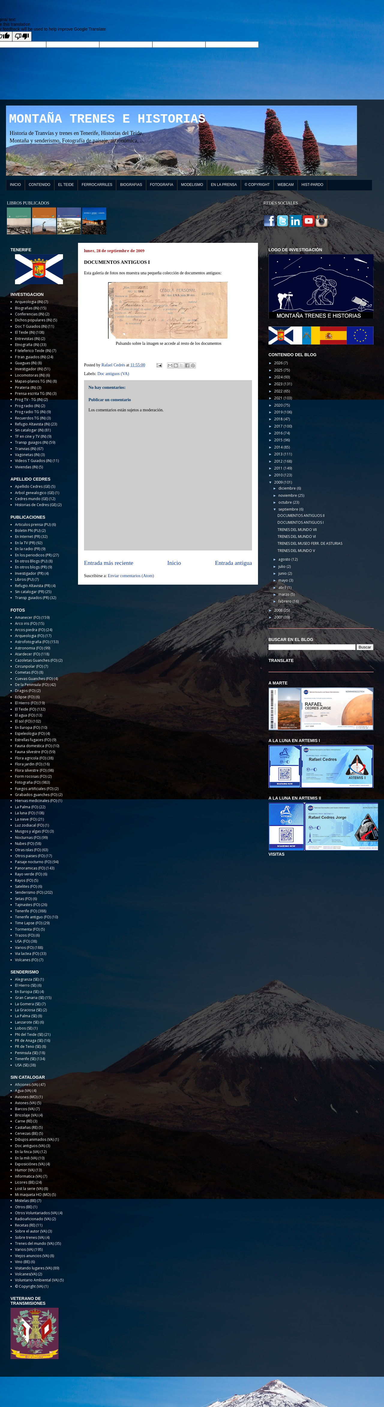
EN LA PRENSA (224, 185)
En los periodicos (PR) (33, 555)
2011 (279, 468)
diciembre (287, 488)
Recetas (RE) (25, 1225)
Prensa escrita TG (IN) (33, 393)
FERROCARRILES (97, 185)
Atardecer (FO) (27, 654)
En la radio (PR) (27, 548)
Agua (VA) (23, 1090)
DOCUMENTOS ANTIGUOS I (301, 522)
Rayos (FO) (24, 880)
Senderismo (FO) (29, 892)
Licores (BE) (24, 1182)
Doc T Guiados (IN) (31, 326)
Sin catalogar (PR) (29, 591)
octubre (285, 502)
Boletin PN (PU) (27, 530)
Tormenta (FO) (27, 929)
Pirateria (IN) (25, 387)
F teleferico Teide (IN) (33, 350)
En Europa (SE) (27, 991)
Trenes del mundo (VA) (34, 1243)
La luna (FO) (25, 812)
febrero (285, 601)
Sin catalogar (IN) (29, 430)
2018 (279, 419)
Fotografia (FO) (27, 782)
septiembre (288, 509)
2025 (279, 370)
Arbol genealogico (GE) (34, 492)
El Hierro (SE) (25, 985)
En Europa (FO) (27, 727)
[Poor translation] (22, 36)
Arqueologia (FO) (29, 635)
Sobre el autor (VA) (31, 1231)
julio (282, 566)
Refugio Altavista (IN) (32, 424)
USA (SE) (21, 1065)
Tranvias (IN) (25, 448)
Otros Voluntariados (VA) (36, 1212)
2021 (279, 398)
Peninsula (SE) (26, 1052)
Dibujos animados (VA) (34, 1139)
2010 (279, 475)
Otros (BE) (23, 1206)
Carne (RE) (23, 1121)
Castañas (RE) (26, 1127)
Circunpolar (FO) (29, 666)
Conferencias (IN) (29, 314)
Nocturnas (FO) (27, 837)
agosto (284, 559)
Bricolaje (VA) (26, 1115)
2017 (279, 426)
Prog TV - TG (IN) (29, 399)
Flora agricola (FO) (30, 758)
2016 (279, 433)
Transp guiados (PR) (32, 597)
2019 (279, 412)
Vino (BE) (22, 1261)
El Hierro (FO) (26, 702)
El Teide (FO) (25, 709)
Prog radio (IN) (27, 405)
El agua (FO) (25, 715)
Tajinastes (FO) (27, 904)
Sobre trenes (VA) (29, 1237)
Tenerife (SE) (25, 1058)
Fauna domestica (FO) (33, 745)
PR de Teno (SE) (28, 1046)
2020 (279, 405)
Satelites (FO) (26, 886)
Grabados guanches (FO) (36, 794)
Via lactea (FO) (27, 953)
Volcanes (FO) (26, 959)
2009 (279, 482)
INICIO (15, 185)
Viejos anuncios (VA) (32, 1255)
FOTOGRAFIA (161, 185)
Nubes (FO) (24, 843)
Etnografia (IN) (27, 344)
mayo (283, 580)
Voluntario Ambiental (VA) (36, 1280)
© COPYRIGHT (257, 185)
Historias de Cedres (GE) (35, 504)
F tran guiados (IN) (30, 356)
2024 (279, 377)
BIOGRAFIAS (131, 185)
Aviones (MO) (26, 1096)
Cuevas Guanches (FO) (34, 678)
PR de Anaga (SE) (29, 1040)
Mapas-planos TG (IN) (33, 381)
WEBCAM (286, 185)
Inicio (174, 563)
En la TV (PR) (25, 542)
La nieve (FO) (26, 819)
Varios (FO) (24, 947)
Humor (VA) (24, 1170)
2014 (279, 447)
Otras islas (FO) (28, 849)
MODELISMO (192, 185)
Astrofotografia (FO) (32, 641)
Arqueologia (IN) (29, 301)
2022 (279, 391)
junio (283, 573)
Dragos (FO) (25, 690)
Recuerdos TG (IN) (30, 418)
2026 (279, 362)
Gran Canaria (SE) (29, 997)
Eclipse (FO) (24, 696)
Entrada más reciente (108, 563)
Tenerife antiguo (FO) (33, 917)
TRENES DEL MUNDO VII (297, 529)
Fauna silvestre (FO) (31, 751)
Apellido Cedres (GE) (32, 486)
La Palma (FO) (26, 806)
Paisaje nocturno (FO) (33, 861)
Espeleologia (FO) (30, 733)
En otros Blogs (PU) (31, 561)
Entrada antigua (233, 563)
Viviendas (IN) (26, 466)
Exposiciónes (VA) (30, 1164)
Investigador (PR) (29, 573)
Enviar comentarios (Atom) (131, 576)
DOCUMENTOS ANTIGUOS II (301, 515)
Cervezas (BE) (26, 1133)
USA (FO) (22, 941)
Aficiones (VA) (26, 1084)
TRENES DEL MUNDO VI (297, 536)
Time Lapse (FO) (28, 923)
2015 (279, 440)
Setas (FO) (23, 898)
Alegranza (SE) (27, 979)
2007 (279, 617)
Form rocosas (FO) (30, 776)
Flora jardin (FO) (28, 764)
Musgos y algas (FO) (32, 831)
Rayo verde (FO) (28, 874)
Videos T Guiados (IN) (33, 460)
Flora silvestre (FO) (30, 770)
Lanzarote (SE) (27, 1022)
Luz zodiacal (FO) (29, 825)
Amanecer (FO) (27, 617)
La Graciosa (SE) (28, 1009)
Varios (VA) (24, 1249)
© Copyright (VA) (29, 1286)
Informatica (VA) (28, 1176)
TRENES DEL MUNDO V (296, 550)
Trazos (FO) (24, 935)
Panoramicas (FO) (30, 868)
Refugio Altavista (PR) (32, 585)
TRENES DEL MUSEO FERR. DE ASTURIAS (310, 543)
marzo (284, 594)
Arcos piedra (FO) (30, 629)
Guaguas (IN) (26, 362)
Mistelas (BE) (25, 1200)
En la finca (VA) (27, 1151)
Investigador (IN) (29, 368)
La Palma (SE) (26, 1015)
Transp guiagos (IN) (31, 442)
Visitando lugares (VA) (33, 1268)
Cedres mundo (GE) (31, 498)
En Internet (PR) (27, 536)
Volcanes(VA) (26, 1274)
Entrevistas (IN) (27, 338)
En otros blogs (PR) (31, 567)
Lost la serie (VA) (29, 1188)
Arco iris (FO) (26, 623)
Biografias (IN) (27, 308)
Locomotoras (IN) (30, 375)
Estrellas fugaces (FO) (33, 739)
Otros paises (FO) (30, 855)
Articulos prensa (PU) (33, 524)
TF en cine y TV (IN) (30, 436)
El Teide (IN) (25, 332)
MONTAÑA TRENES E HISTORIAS (107, 119)
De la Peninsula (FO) (32, 684)
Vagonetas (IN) (27, 454)
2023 (279, 383)
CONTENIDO (39, 185)
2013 (279, 454)
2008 (279, 610)
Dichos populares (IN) (33, 320)
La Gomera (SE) (27, 1003)
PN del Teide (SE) (29, 1034)
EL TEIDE (66, 185)
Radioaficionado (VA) (33, 1218)
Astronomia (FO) (29, 648)
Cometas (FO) (26, 672)
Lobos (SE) (23, 1028)
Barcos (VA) (24, 1108)
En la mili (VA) (26, 1158)
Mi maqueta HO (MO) (33, 1194)
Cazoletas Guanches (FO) (36, 660)
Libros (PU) (24, 579)
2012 (279, 461)
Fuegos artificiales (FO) (34, 788)
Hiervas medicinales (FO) (36, 800)
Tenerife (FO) (26, 911)
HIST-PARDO (312, 185)
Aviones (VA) (25, 1102)
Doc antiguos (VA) (113, 373)
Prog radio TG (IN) (30, 411)
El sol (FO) (23, 721)
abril (282, 587)
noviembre (288, 495)
